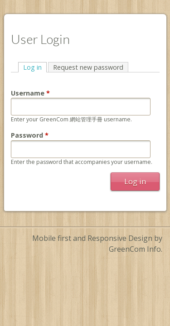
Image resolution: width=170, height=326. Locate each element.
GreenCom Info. (135, 249)
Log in (35, 67)
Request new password (88, 67)
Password (30, 135)
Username (30, 93)
